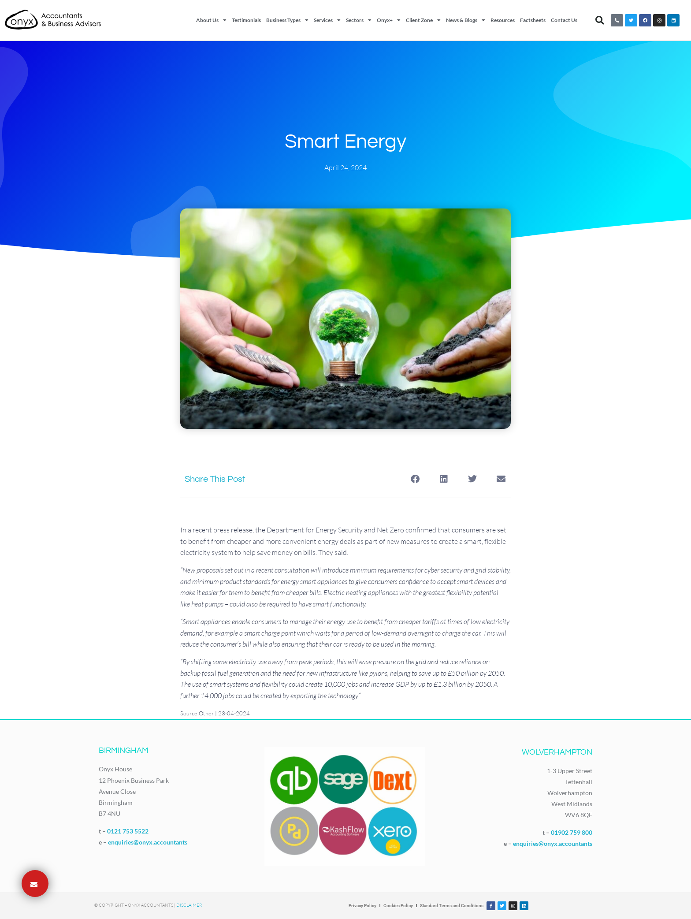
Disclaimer (189, 905)
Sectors (359, 20)
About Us (211, 20)
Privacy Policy (362, 905)
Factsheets (533, 20)
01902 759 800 (571, 832)
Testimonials (246, 20)
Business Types (287, 20)
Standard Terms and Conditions (451, 905)
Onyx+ (389, 20)
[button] (600, 20)
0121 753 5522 (128, 831)
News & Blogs (465, 20)
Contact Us (564, 20)
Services (327, 20)
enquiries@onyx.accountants (147, 842)
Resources (502, 20)
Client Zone (423, 20)
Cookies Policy (398, 905)
